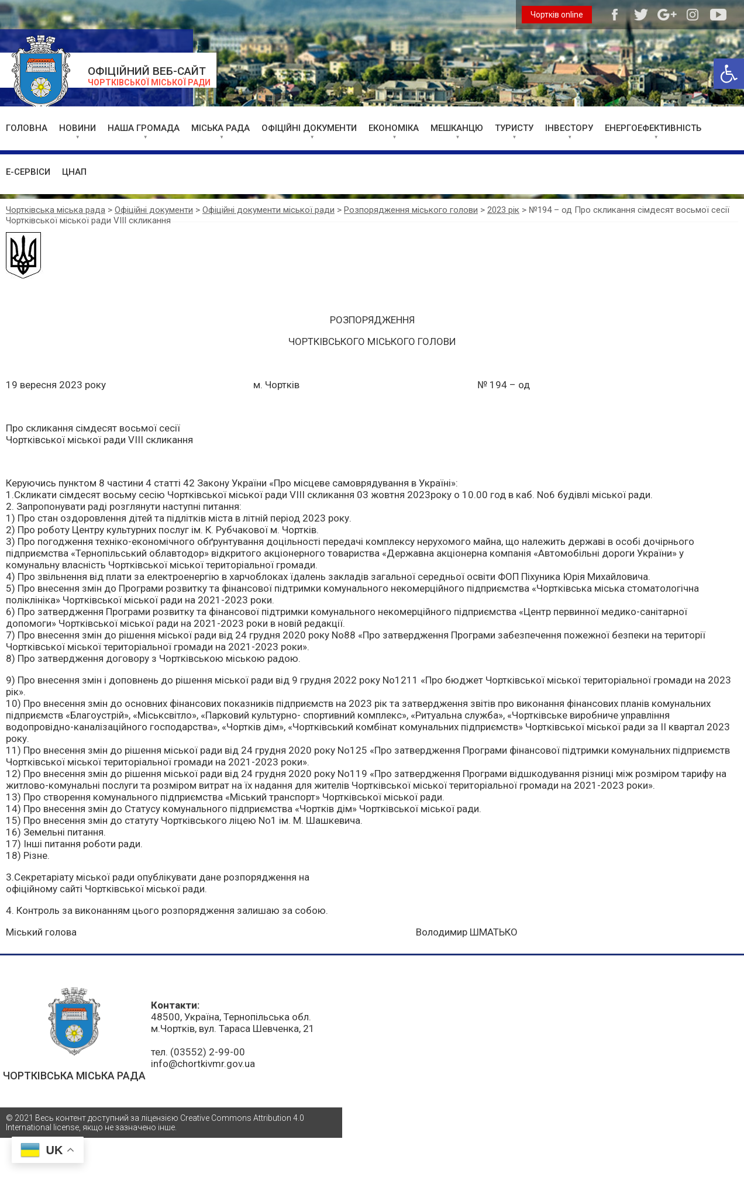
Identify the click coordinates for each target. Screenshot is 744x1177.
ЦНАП (74, 172)
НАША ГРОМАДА (144, 128)
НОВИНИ (77, 128)
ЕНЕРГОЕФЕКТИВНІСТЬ (653, 128)
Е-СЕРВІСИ (28, 172)
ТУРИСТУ (514, 128)
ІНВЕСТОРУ (569, 128)
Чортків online (557, 14)
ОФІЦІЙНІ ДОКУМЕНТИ (309, 128)
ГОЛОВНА (26, 128)
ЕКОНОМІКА (393, 128)
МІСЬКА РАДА (220, 128)
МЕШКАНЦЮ (456, 128)
